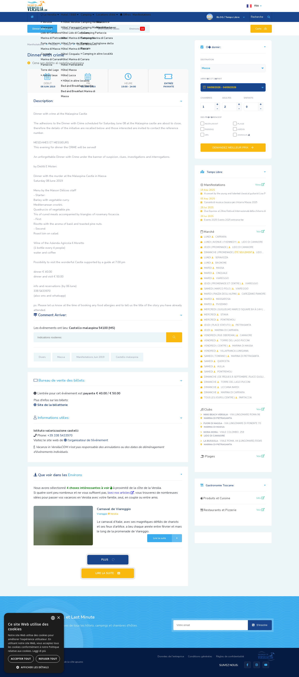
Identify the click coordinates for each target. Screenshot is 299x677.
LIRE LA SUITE (107, 573)
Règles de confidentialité (230, 656)
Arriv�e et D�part (211, 78)
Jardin (241, 129)
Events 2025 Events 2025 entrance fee (222, 218)
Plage (240, 123)
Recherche (257, 17)
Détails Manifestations (75, 28)
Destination (207, 59)
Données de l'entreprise (171, 656)
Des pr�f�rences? (211, 117)
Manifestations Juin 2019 (90, 357)
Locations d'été (127, 17)
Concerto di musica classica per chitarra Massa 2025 (229, 200)
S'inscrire (259, 625)
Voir (260, 231)
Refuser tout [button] (48, 658)
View (260, 184)
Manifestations (172, 17)
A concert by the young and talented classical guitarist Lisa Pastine (236, 191)
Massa (54, 44)
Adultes (226, 98)
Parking (209, 129)
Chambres (206, 98)
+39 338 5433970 (60, 435)
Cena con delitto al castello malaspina (55, 63)
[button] (34, 667)
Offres (151, 17)
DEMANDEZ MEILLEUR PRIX (233, 147)
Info (260, 498)
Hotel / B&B (79, 17)
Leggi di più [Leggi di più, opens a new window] (39, 651)
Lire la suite (167, 538)
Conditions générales (200, 656)
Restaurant (211, 123)
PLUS (108, 560)
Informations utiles (108, 28)
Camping (102, 17)
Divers (67, 44)
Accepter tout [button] (21, 658)
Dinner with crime (42, 28)
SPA (207, 135)
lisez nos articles (121, 493)
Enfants (248, 98)
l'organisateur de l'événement (86, 440)
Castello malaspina (127, 357)
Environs (137, 29)
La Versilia (53, 17)
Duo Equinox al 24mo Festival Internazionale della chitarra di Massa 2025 (240, 209)
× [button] (58, 617)
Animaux (243, 135)
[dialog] (34, 643)
